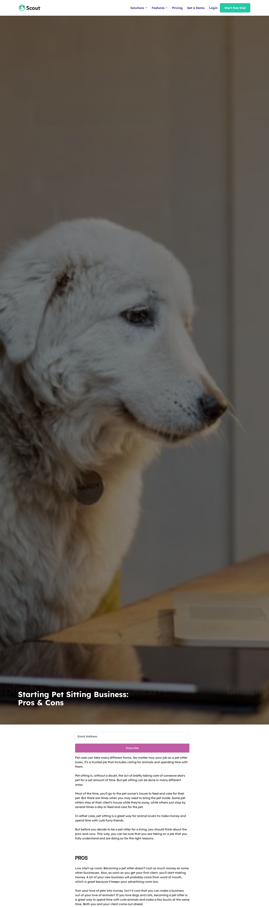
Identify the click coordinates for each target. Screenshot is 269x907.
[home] (28, 7)
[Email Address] (132, 736)
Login (213, 8)
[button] (138, 8)
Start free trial (235, 8)
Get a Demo (196, 8)
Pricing (177, 8)
